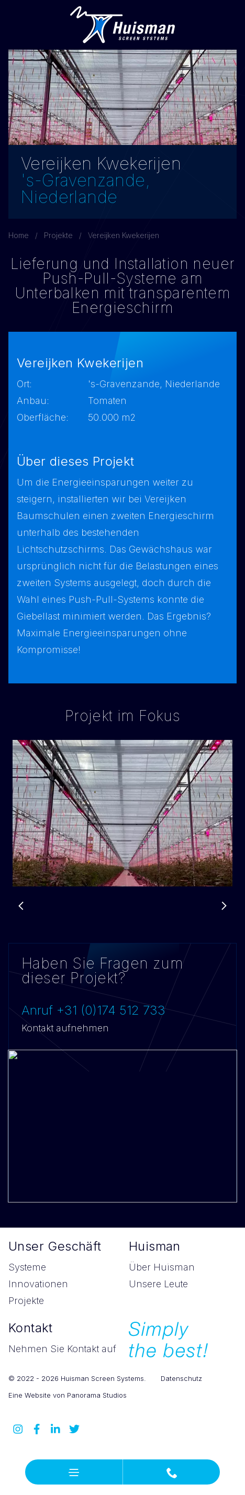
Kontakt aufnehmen (65, 1027)
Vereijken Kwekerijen (123, 235)
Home (18, 235)
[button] (73, 1472)
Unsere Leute (158, 1283)
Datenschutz (181, 1378)
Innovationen (38, 1283)
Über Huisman (162, 1267)
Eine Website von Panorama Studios (67, 1395)
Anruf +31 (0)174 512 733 (93, 1010)
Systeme (27, 1267)
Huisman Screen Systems (122, 24)
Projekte (58, 235)
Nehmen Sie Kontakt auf (62, 1348)
